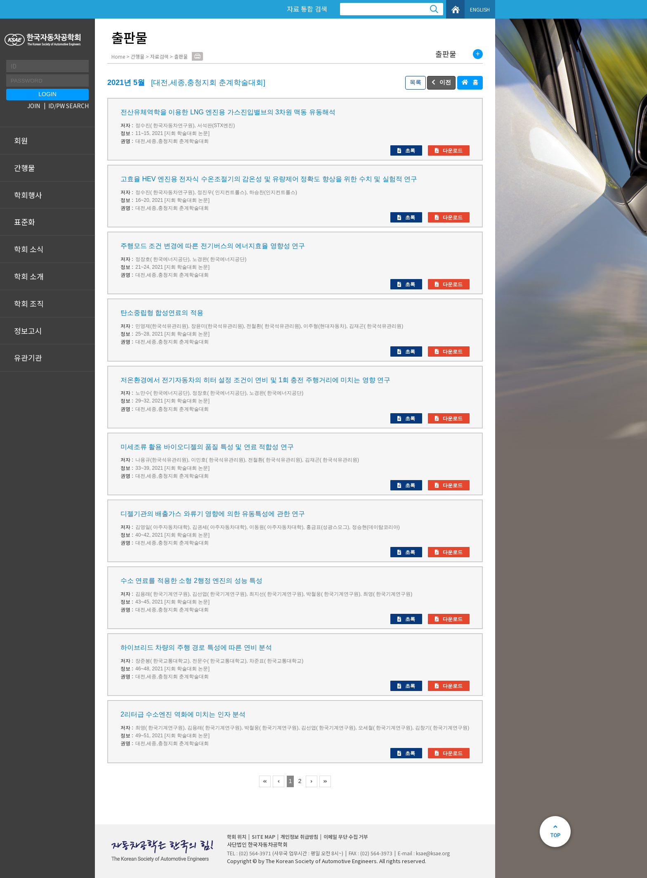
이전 (445, 82)
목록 (415, 82)
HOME (455, 9)
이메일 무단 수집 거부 (346, 836)
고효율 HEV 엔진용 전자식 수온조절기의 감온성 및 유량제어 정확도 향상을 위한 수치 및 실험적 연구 (268, 178)
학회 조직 (29, 303)
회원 (21, 140)
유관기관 (28, 357)
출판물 (445, 54)
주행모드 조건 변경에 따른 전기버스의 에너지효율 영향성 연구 (212, 245)
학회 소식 (29, 249)
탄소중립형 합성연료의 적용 (161, 312)
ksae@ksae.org (433, 853)
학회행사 (28, 194)
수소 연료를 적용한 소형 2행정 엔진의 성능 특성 (191, 580)
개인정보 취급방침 (299, 836)
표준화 (24, 221)
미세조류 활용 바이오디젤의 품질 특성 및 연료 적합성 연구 (207, 446)
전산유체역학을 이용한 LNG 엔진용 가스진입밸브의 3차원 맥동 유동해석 (227, 112)
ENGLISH (480, 9)
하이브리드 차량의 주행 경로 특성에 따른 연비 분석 (196, 647)
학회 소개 (29, 276)
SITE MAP (263, 836)
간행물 (24, 167)
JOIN (33, 106)
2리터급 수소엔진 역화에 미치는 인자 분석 (183, 714)
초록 (410, 150)
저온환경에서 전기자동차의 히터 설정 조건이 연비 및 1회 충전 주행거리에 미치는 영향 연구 (255, 379)
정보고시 (28, 330)
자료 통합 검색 (307, 9)
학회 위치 (236, 836)
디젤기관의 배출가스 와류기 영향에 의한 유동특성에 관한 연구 (212, 513)
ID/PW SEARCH (68, 106)
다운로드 (453, 150)
